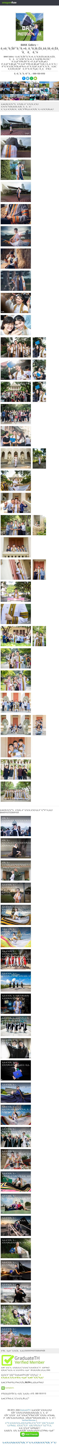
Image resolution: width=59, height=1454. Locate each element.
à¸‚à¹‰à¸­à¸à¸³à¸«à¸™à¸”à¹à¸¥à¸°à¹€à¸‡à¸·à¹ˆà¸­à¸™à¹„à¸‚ (29, 1425)
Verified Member (29, 1420)
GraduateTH (25, 1410)
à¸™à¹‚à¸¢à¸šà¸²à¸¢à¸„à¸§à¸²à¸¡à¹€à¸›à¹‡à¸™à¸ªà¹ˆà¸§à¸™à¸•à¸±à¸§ (29, 1423)
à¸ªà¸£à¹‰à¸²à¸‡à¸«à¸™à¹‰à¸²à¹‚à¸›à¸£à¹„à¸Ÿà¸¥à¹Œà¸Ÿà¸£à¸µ (32, 8)
